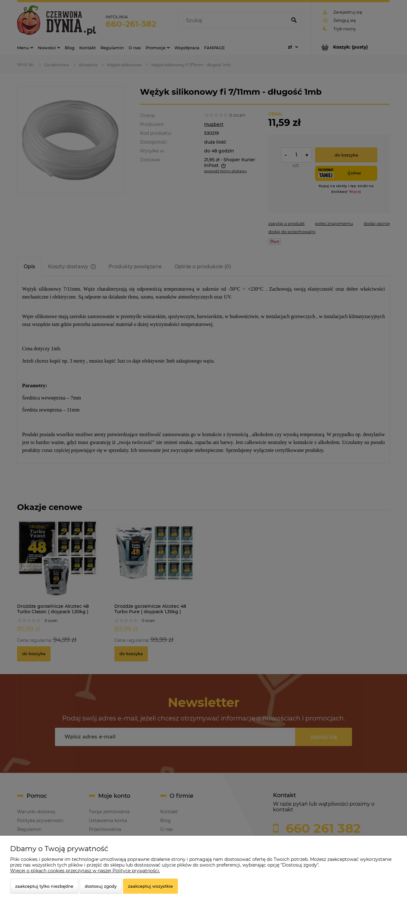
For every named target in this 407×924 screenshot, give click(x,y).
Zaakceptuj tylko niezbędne (44, 886)
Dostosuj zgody (101, 886)
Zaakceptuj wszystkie (150, 886)
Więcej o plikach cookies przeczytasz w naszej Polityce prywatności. (85, 871)
